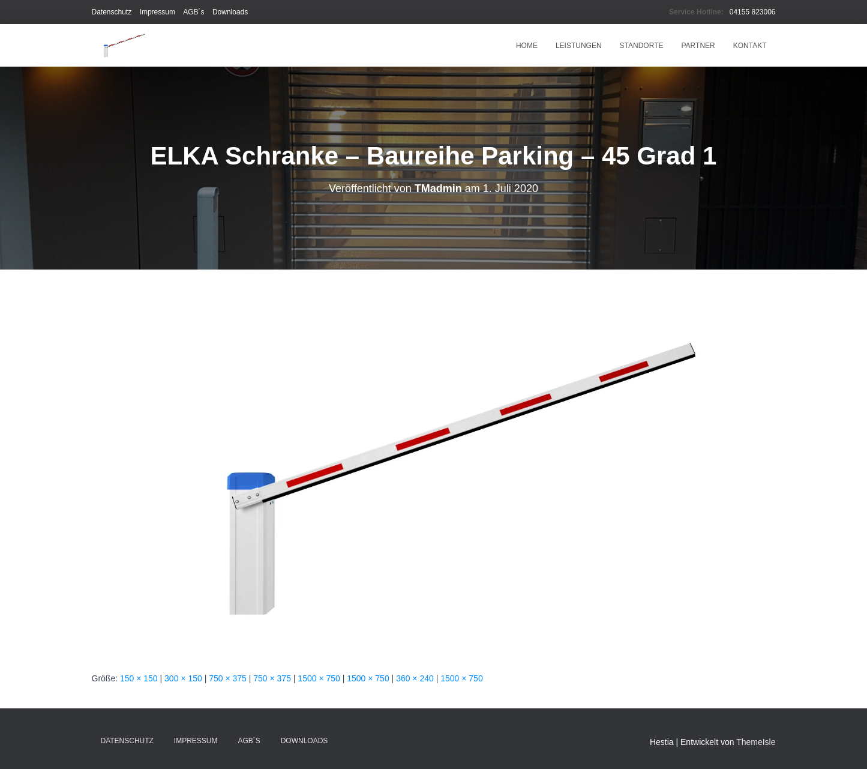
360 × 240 (415, 678)
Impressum (157, 12)
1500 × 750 (319, 678)
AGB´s (193, 12)
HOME (527, 45)
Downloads (230, 12)
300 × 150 (183, 678)
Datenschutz (112, 12)
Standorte (642, 45)
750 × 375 (228, 678)
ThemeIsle (755, 742)
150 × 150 (139, 678)
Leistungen (579, 45)
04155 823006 (753, 12)
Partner (698, 45)
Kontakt (750, 45)
